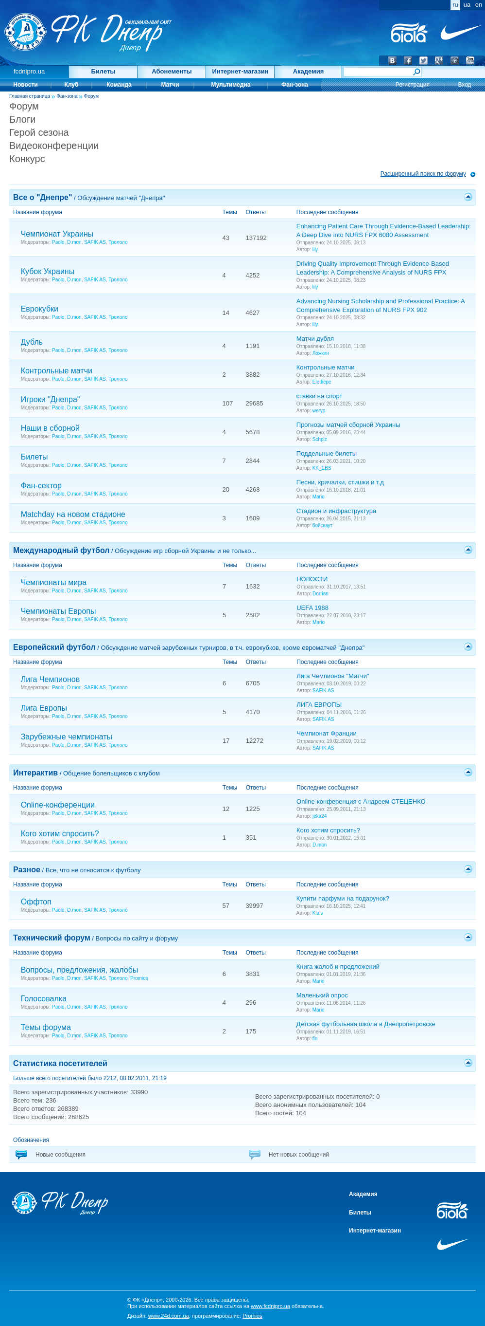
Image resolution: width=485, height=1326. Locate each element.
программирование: (227, 1316)
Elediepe (321, 382)
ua (467, 4)
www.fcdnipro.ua (270, 1306)
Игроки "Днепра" (50, 399)
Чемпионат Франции (326, 733)
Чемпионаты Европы (58, 611)
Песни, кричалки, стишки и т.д (340, 482)
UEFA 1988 (312, 607)
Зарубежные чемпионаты (67, 737)
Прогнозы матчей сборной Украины (348, 424)
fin (315, 1038)
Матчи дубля (315, 338)
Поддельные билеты (326, 453)
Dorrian (320, 593)
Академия (308, 71)
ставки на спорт (319, 396)
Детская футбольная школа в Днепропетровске (365, 1024)
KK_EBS (321, 468)
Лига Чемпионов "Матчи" (332, 676)
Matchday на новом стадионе (73, 514)
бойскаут (322, 525)
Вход (464, 84)
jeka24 (319, 816)
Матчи (170, 84)
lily (315, 249)
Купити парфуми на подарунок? (342, 898)
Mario (318, 496)
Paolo (58, 242)
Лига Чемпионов (50, 679)
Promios (139, 978)
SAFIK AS (94, 242)
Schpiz (319, 439)
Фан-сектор (41, 485)
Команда (118, 84)
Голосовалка (44, 998)
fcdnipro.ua (29, 71)
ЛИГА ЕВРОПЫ (319, 704)
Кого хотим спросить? (60, 833)
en (478, 4)
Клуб (72, 84)
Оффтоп (36, 902)
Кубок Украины (48, 271)
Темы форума (46, 1027)
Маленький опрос (322, 995)
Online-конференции (58, 805)
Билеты (103, 71)
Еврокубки (39, 309)
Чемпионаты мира (54, 582)
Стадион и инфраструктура (336, 511)
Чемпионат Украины (57, 234)
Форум (91, 96)
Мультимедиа (231, 84)
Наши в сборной (50, 428)
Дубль (32, 342)
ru (455, 4)
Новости (25, 84)
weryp (319, 410)
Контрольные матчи (56, 371)
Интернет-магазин (240, 71)
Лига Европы (44, 708)
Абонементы (171, 71)
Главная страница (29, 96)
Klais (317, 913)
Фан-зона (294, 84)
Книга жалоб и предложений (338, 966)
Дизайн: (158, 1316)
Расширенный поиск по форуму (423, 173)
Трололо (117, 242)
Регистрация (413, 84)
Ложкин (320, 353)
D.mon (74, 242)
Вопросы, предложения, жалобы (80, 970)
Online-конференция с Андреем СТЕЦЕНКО (361, 801)
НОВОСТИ (312, 579)
